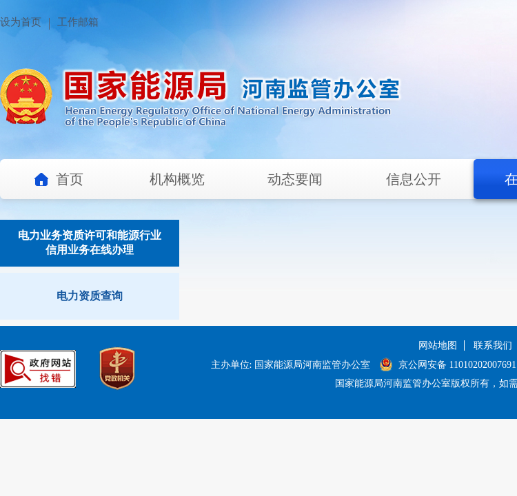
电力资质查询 (90, 296)
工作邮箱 (78, 22)
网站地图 (437, 345)
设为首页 (20, 22)
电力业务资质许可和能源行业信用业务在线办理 (89, 242)
